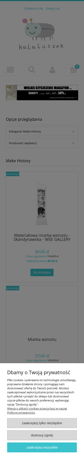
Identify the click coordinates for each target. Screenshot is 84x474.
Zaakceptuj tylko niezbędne (42, 423)
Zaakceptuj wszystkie (42, 447)
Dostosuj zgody (42, 435)
